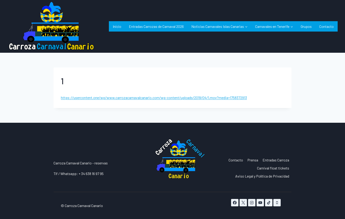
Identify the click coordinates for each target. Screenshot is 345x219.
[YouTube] (260, 202)
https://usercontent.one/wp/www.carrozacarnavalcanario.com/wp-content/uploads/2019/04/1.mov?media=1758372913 (154, 97)
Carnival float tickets (273, 168)
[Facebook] (234, 202)
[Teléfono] (277, 202)
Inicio (117, 26)
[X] (243, 202)
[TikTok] (268, 202)
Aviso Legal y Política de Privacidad (262, 176)
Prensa (252, 160)
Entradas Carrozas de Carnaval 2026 (156, 26)
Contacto (326, 26)
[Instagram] (251, 202)
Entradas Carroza (276, 160)
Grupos (306, 26)
